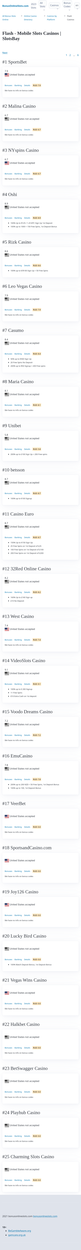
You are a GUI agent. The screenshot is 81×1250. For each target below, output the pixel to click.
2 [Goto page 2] (70, 55)
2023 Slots (33, 5)
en (77, 5)
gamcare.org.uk (17, 1235)
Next (4, 52)
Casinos (54, 5)
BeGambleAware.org (19, 1230)
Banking (18, 85)
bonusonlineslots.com (45, 1216)
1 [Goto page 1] (66, 55)
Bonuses (8, 85)
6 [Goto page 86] (78, 55)
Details (27, 85)
